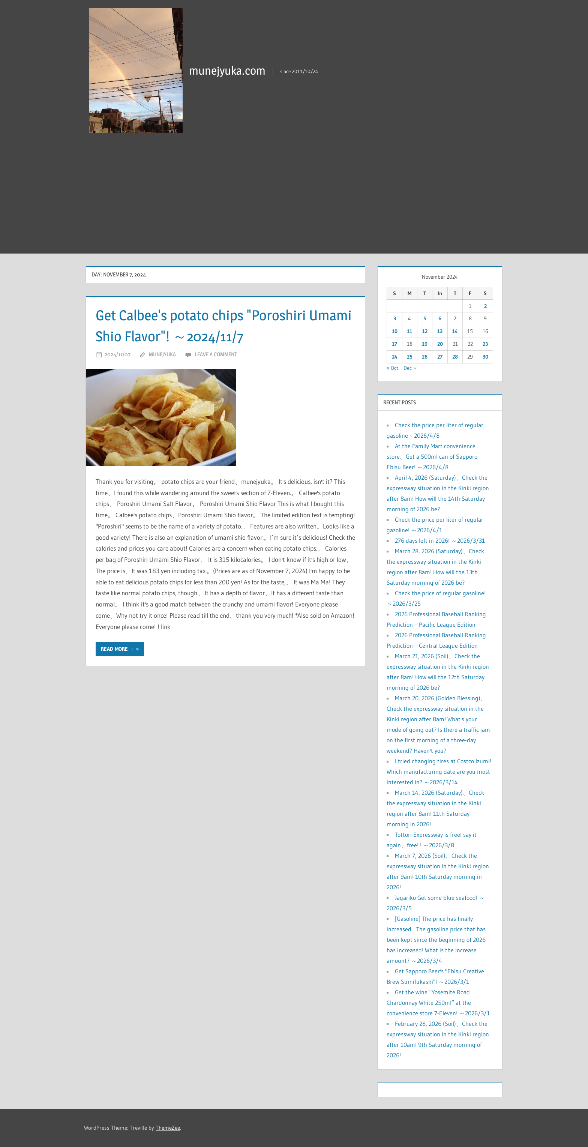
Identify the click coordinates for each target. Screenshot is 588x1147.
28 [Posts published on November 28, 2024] (455, 356)
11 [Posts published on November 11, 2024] (409, 331)
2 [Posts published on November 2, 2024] (485, 306)
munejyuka (162, 354)
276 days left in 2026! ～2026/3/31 (440, 540)
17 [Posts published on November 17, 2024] (394, 344)
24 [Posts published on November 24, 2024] (395, 356)
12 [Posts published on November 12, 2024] (425, 331)
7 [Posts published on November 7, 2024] (455, 318)
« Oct (392, 368)
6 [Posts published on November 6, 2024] (439, 318)
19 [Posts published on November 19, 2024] (425, 344)
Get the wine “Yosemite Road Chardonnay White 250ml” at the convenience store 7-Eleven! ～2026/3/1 (438, 1002)
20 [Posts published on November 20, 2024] (440, 344)
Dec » (410, 368)
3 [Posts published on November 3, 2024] (394, 318)
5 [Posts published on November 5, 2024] (424, 318)
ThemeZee (168, 1127)
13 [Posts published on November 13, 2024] (439, 331)
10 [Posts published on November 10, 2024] (395, 331)
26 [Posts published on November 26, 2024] (425, 356)
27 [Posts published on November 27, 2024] (439, 356)
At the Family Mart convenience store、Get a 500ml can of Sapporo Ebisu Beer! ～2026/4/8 (432, 456)
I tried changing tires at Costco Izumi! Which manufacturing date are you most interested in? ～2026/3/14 (439, 771)
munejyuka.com (228, 70)
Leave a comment (216, 354)
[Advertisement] (294, 197)
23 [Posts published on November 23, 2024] (485, 344)
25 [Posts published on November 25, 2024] (409, 356)
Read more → (118, 649)
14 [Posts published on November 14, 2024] (455, 331)
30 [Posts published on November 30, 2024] (485, 356)
